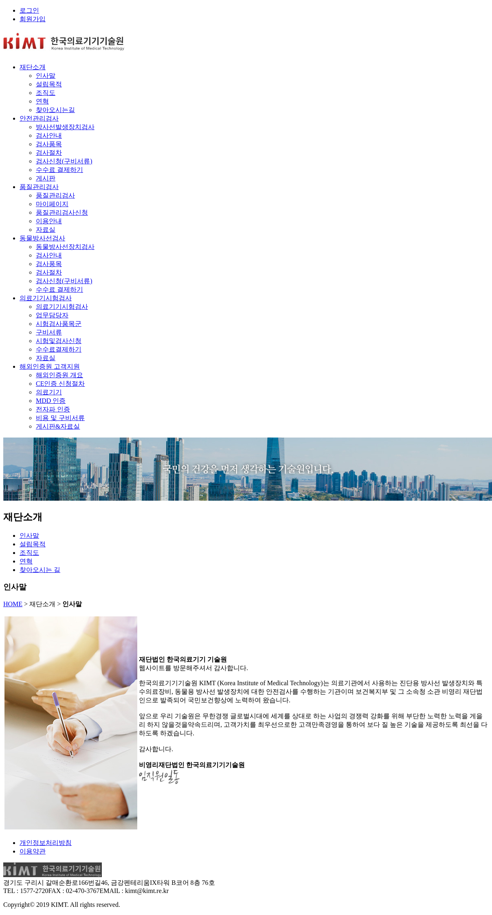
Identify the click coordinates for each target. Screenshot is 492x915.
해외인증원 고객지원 (50, 366)
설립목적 (49, 84)
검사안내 (49, 135)
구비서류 (49, 332)
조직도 (45, 92)
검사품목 (49, 144)
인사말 (45, 75)
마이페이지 (52, 203)
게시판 (45, 178)
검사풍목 (49, 263)
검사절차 (49, 152)
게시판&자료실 (58, 426)
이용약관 (33, 851)
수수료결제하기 (58, 349)
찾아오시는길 (55, 109)
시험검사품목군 (58, 323)
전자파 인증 (53, 409)
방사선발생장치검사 (65, 126)
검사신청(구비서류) (64, 161)
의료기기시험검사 (46, 298)
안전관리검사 (39, 118)
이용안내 (49, 221)
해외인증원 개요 (59, 375)
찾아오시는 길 (40, 569)
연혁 (42, 101)
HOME (12, 603)
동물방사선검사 (42, 238)
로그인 (29, 10)
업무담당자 (52, 315)
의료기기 (49, 392)
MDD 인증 (51, 400)
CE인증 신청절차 (60, 383)
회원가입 (33, 18)
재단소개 (33, 67)
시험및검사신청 (58, 340)
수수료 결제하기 (59, 169)
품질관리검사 (39, 186)
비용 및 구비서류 (60, 417)
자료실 (45, 229)
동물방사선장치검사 (65, 246)
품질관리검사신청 (62, 212)
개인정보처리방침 (46, 842)
